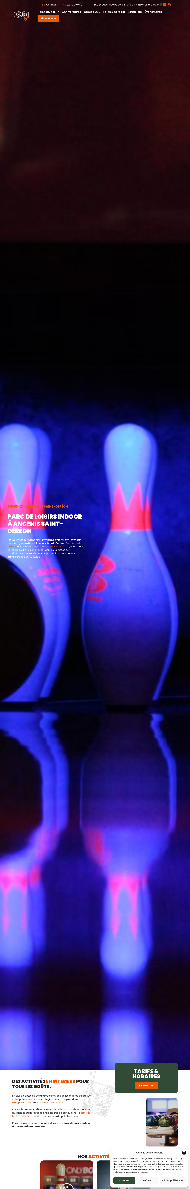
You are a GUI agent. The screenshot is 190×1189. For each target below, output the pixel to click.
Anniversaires (71, 12)
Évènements (153, 12)
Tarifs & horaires (114, 12)
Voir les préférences (172, 1180)
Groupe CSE (92, 12)
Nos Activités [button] (48, 12)
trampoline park (21, 1102)
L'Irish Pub (135, 12)
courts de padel (53, 1102)
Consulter (146, 1085)
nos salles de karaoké (56, 546)
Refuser (147, 1180)
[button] (184, 1152)
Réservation (48, 18)
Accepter (124, 1180)
